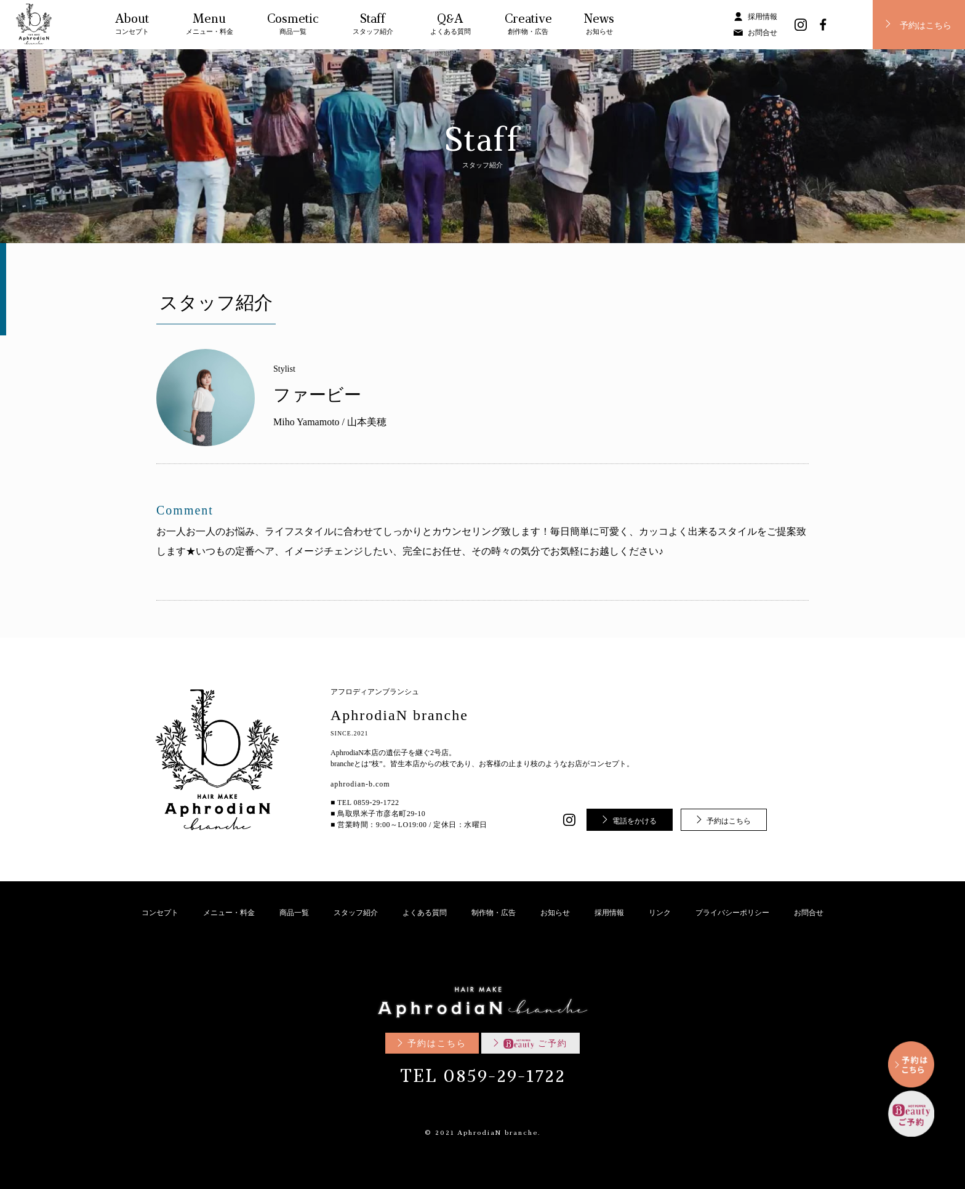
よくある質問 (424, 912)
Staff (373, 26)
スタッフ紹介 (356, 912)
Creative (528, 26)
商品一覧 (294, 912)
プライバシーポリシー (732, 912)
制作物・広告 (493, 912)
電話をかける (634, 821)
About (132, 26)
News (599, 26)
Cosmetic (293, 26)
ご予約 (535, 1043)
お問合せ (762, 33)
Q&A (450, 26)
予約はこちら (925, 26)
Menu (209, 26)
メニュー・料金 (229, 912)
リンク (660, 912)
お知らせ (555, 912)
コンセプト (160, 912)
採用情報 (762, 17)
